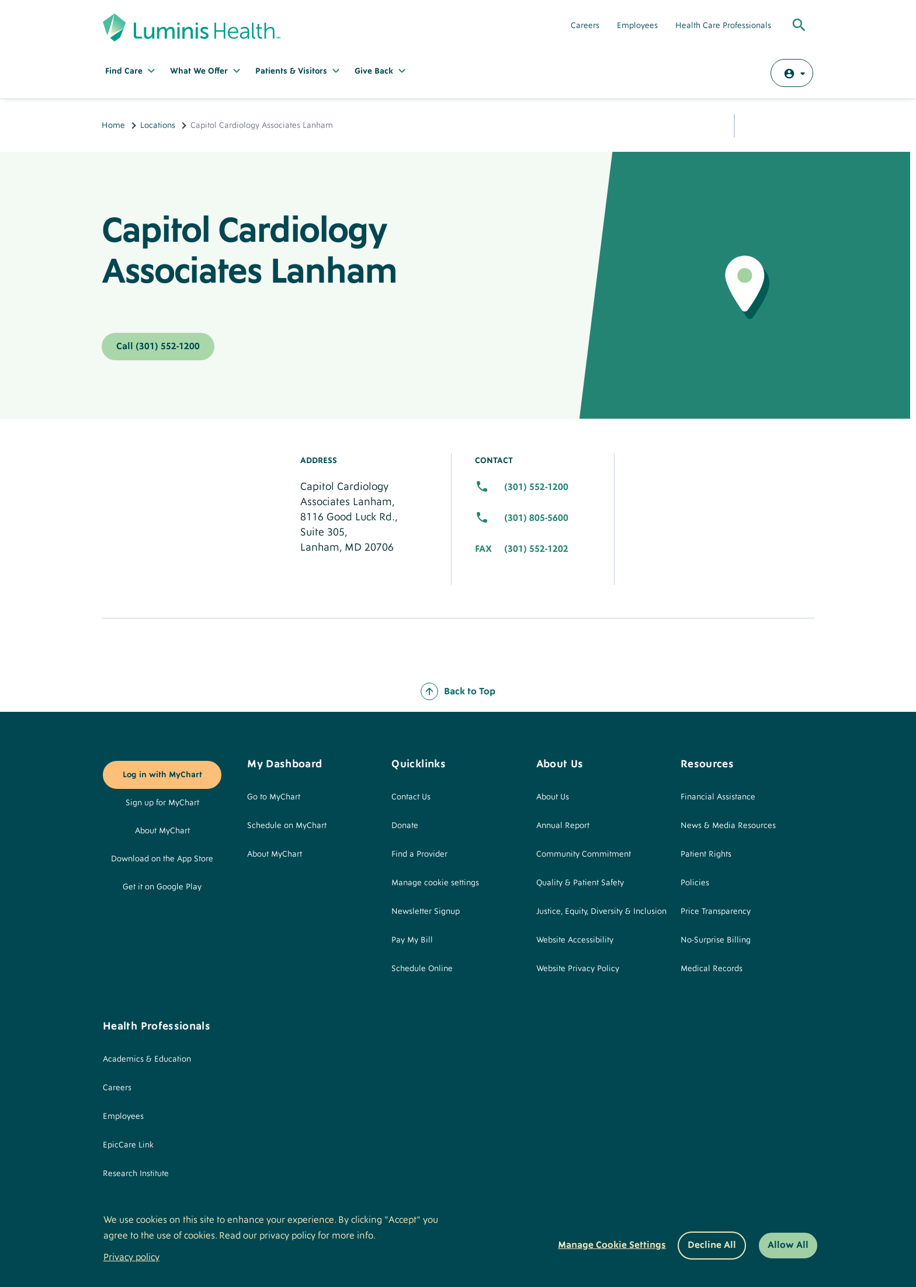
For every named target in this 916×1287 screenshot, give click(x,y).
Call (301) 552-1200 (158, 346)
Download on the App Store (162, 859)
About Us (552, 797)
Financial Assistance (718, 797)
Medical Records (711, 968)
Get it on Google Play (162, 887)
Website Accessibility (574, 940)
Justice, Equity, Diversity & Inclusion (601, 911)
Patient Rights (706, 854)
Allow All (788, 1245)
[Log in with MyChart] (792, 73)
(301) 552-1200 (536, 487)
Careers (585, 25)
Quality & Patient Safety (580, 883)
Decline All (712, 1245)
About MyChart (162, 831)
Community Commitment (583, 854)
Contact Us (411, 797)
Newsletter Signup (425, 911)
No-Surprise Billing (716, 940)
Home (113, 125)
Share (753, 123)
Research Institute (136, 1173)
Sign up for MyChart (162, 803)
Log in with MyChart (162, 775)
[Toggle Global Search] (799, 26)
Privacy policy (131, 1257)
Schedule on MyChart (287, 825)
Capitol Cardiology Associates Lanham (249, 251)
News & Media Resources (728, 825)
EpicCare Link (128, 1145)
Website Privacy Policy (577, 968)
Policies (695, 883)
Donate (404, 825)
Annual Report (562, 825)
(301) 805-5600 (536, 518)
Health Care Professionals (723, 25)
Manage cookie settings (435, 883)
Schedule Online (422, 968)
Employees (637, 25)
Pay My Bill (412, 940)
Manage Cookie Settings (612, 1245)
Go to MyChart (273, 797)
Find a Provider (419, 854)
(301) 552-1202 (536, 549)
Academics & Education (147, 1059)
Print (802, 124)
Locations (157, 125)
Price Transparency (716, 911)
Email (776, 124)
